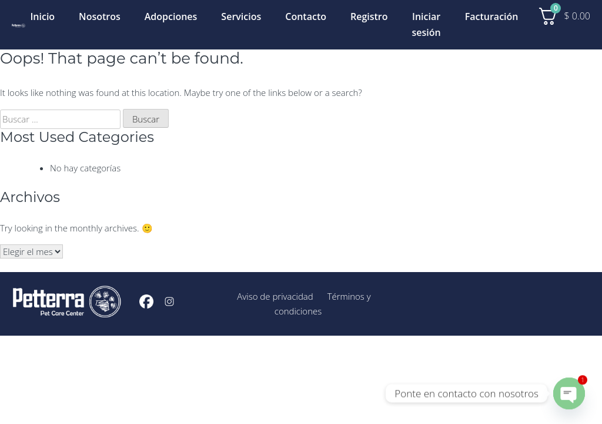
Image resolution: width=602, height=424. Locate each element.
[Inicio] (18, 24)
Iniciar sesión (426, 24)
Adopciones (171, 16)
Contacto (305, 16)
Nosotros (100, 16)
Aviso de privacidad (275, 296)
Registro (369, 16)
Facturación (492, 16)
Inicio (42, 16)
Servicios (241, 16)
